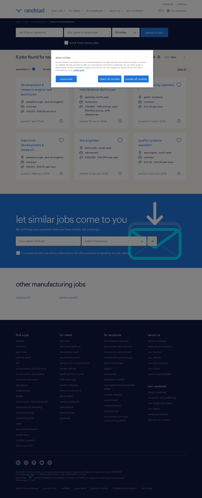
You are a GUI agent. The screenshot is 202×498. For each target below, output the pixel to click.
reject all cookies (110, 78)
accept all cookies (136, 78)
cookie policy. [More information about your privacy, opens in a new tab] (79, 70)
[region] (102, 69)
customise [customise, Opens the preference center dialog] (66, 78)
